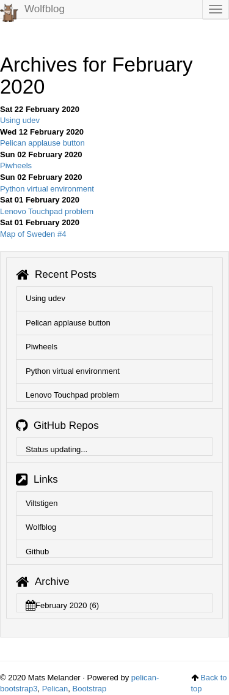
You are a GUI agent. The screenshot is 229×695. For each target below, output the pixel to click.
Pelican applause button (42, 142)
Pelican (55, 688)
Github (37, 551)
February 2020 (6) (62, 605)
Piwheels (16, 165)
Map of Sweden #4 (33, 234)
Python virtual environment (47, 188)
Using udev (20, 120)
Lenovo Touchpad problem (46, 211)
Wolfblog (32, 10)
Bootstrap (90, 688)
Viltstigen (42, 503)
